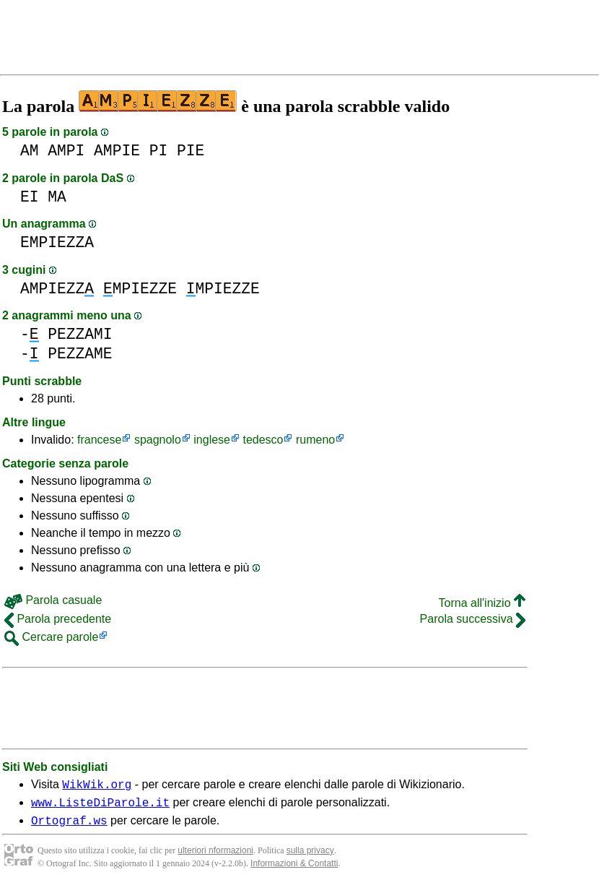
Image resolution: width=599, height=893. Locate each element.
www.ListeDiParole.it (100, 806)
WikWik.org (96, 786)
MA (57, 196)
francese (99, 439)
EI (29, 196)
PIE (190, 150)
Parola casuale (53, 600)
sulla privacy (310, 857)
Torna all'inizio (482, 603)
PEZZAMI (80, 334)
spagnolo (157, 439)
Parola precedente (57, 619)
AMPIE (117, 150)
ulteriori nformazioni (215, 857)
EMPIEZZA (57, 242)
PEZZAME (80, 353)
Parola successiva (472, 619)
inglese (211, 439)
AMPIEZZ (57, 288)
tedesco (262, 439)
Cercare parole (51, 637)
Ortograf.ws (69, 826)
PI (158, 150)
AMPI (66, 150)
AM (29, 150)
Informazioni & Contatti (294, 870)
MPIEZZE (140, 288)
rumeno (315, 439)
